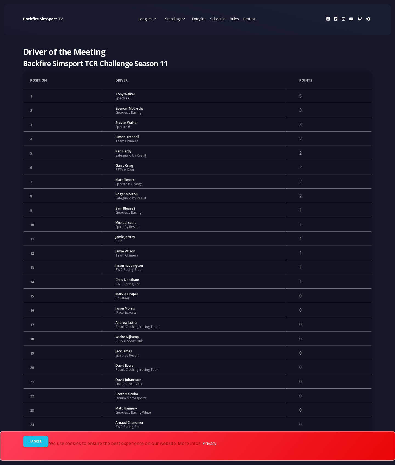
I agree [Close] (35, 441)
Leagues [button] (147, 18)
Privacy (209, 443)
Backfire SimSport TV (43, 18)
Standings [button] (175, 18)
